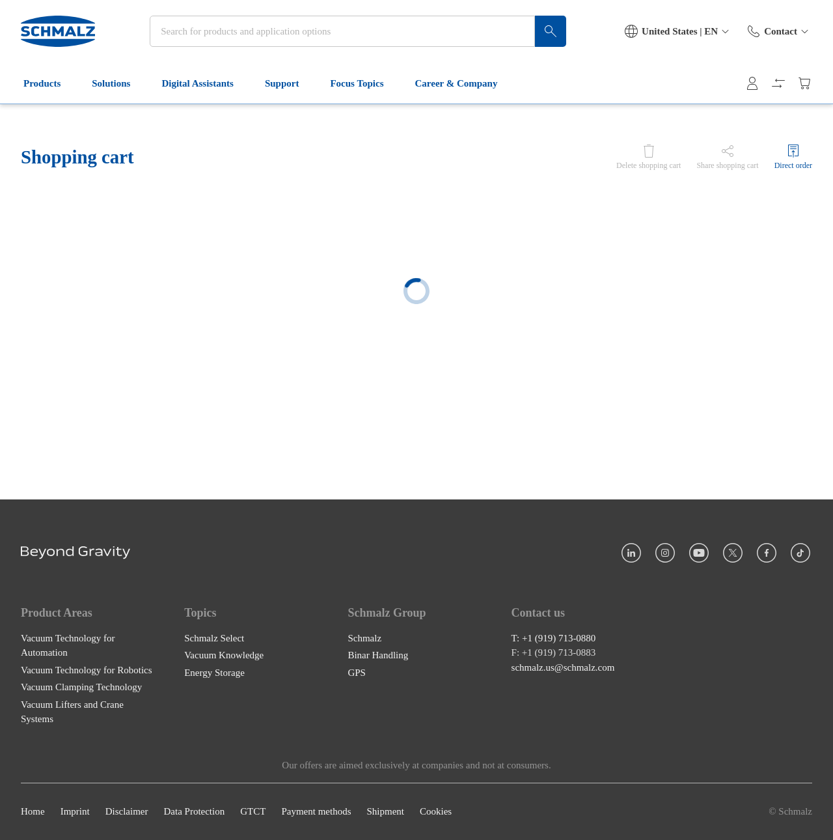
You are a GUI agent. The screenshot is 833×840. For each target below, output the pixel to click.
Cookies (436, 812)
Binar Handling (378, 656)
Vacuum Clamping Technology (81, 687)
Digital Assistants (205, 83)
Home (33, 812)
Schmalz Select (214, 638)
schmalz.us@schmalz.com (563, 667)
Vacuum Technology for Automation (68, 645)
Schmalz (364, 638)
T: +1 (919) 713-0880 (554, 638)
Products (49, 83)
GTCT (253, 812)
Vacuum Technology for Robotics (86, 670)
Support (290, 83)
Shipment (385, 812)
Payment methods (316, 812)
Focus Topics (364, 83)
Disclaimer (126, 812)
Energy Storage (214, 672)
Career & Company (464, 83)
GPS (357, 672)
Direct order (793, 165)
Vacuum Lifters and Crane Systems (72, 712)
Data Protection (194, 812)
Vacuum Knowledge (224, 656)
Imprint (75, 812)
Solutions (119, 83)
